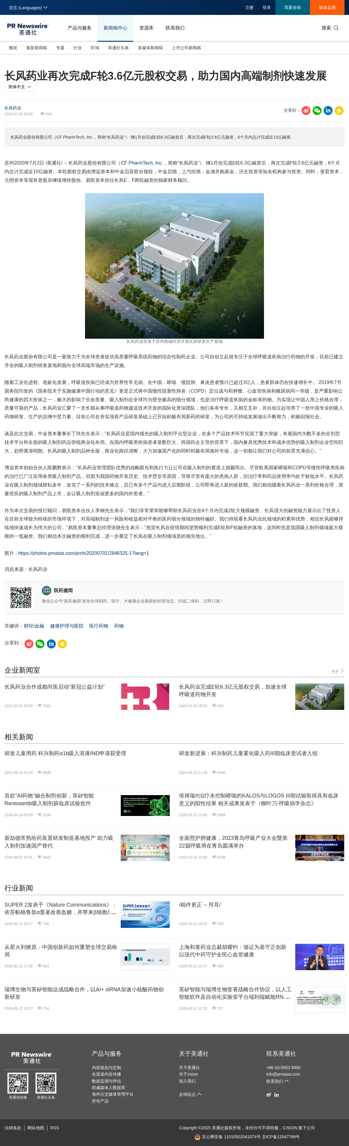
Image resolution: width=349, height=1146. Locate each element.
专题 (60, 47)
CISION (290, 1127)
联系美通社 (281, 1053)
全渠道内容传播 (106, 1074)
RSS (54, 1127)
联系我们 (175, 27)
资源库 (146, 27)
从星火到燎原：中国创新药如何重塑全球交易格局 (60, 951)
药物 (119, 625)
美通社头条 (118, 47)
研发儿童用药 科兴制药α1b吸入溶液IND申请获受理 (65, 753)
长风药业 (12, 108)
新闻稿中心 (115, 27)
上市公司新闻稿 (186, 47)
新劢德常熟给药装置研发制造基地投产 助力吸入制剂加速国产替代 (58, 841)
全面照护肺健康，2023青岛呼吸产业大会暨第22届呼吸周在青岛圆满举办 (233, 841)
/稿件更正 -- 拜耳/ (200, 905)
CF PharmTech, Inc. (142, 162)
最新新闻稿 (36, 47)
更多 (338, 670)
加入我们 (187, 1081)
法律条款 (12, 1127)
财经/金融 (34, 625)
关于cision (188, 1074)
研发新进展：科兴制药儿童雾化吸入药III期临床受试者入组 (248, 753)
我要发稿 (292, 7)
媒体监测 (327, 7)
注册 (249, 7)
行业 (77, 47)
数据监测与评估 (106, 1081)
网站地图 (35, 1127)
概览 (13, 47)
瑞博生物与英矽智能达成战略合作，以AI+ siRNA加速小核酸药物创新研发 (84, 993)
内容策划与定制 (106, 1067)
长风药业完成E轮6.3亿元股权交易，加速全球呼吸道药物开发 (233, 690)
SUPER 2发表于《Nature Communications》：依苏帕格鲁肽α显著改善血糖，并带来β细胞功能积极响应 (60, 909)
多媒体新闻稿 (150, 47)
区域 (95, 47)
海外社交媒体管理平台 (113, 1094)
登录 (266, 7)
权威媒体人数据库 (108, 1087)
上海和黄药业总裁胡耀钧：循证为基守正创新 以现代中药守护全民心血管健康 (232, 951)
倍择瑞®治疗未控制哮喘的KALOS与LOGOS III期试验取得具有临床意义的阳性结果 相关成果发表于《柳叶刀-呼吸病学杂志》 (259, 799)
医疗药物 (98, 625)
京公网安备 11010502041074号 (227, 1136)
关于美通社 (194, 1053)
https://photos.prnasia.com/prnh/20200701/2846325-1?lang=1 (83, 553)
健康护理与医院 (67, 625)
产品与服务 (80, 27)
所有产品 (100, 1101)
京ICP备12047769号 (281, 1136)
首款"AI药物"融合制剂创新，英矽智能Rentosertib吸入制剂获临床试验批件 (49, 799)
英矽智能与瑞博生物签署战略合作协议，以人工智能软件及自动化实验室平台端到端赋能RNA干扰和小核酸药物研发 (235, 994)
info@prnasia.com (283, 1074)
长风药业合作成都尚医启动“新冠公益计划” (54, 687)
